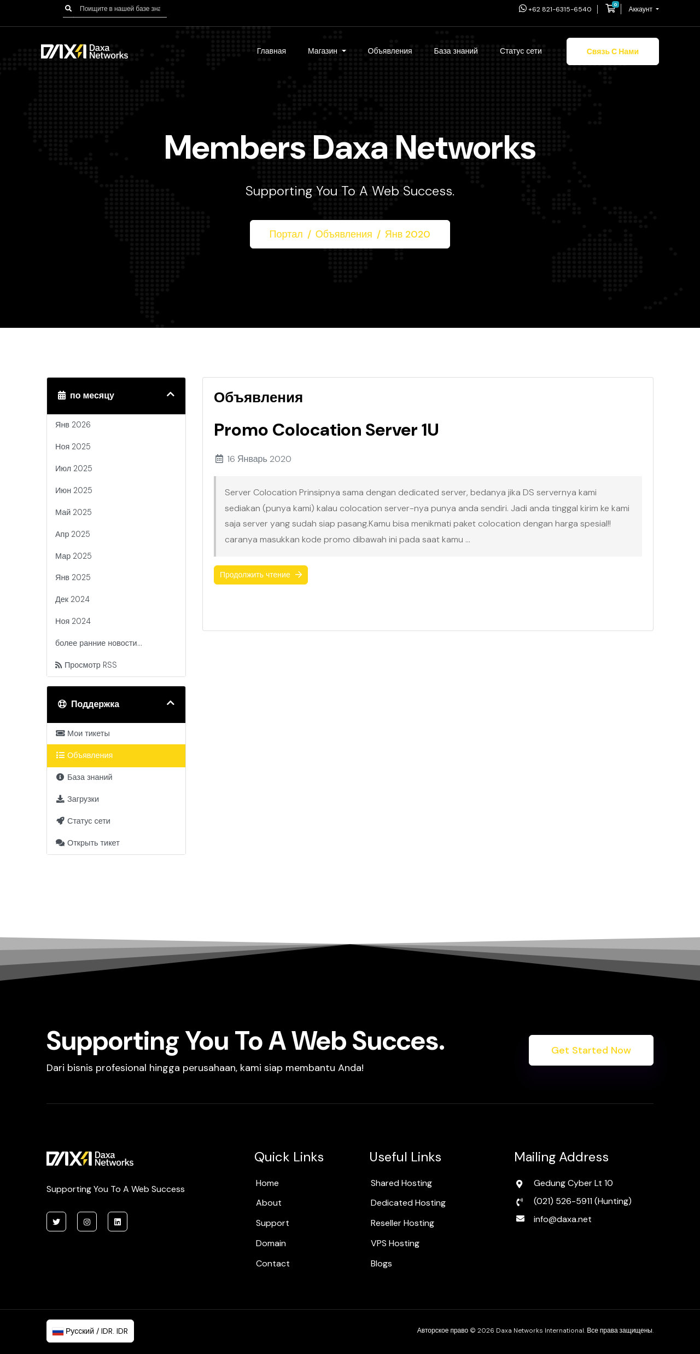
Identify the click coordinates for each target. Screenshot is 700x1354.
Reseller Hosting (402, 1223)
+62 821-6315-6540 (555, 9)
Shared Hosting (401, 1183)
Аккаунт (641, 9)
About (269, 1202)
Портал (286, 234)
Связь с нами (613, 51)
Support (272, 1223)
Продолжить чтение (261, 575)
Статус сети (521, 51)
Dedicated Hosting (408, 1202)
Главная (271, 51)
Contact (273, 1263)
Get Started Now (591, 1050)
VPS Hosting (395, 1243)
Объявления (390, 51)
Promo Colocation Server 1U (326, 429)
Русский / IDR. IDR (90, 1331)
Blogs (381, 1263)
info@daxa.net (563, 1219)
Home (267, 1183)
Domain (271, 1243)
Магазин (324, 51)
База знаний (456, 51)
